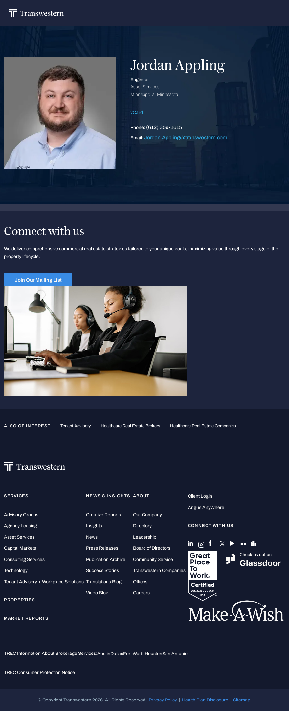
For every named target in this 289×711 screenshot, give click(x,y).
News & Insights (108, 496)
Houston (153, 653)
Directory (142, 525)
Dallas (116, 653)
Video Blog (97, 592)
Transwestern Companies (159, 570)
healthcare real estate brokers (130, 426)
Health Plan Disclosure (205, 700)
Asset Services (19, 537)
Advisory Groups (21, 514)
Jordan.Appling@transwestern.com (185, 137)
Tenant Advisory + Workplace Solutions (44, 581)
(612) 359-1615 (164, 127)
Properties (19, 600)
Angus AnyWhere (206, 507)
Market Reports (26, 618)
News (92, 537)
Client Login (200, 496)
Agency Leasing (20, 525)
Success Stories (102, 570)
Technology (16, 570)
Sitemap (241, 700)
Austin (103, 653)
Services (16, 496)
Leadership (144, 537)
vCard (136, 112)
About (141, 496)
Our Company (147, 514)
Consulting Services (24, 559)
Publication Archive (105, 559)
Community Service (153, 559)
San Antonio (175, 653)
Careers (141, 592)
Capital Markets (20, 548)
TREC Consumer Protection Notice (39, 672)
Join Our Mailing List (38, 280)
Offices (140, 581)
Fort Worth (134, 653)
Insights (94, 525)
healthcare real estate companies (203, 426)
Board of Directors (151, 548)
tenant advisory (75, 426)
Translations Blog (104, 581)
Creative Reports (103, 514)
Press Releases (102, 548)
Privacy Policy (163, 700)
